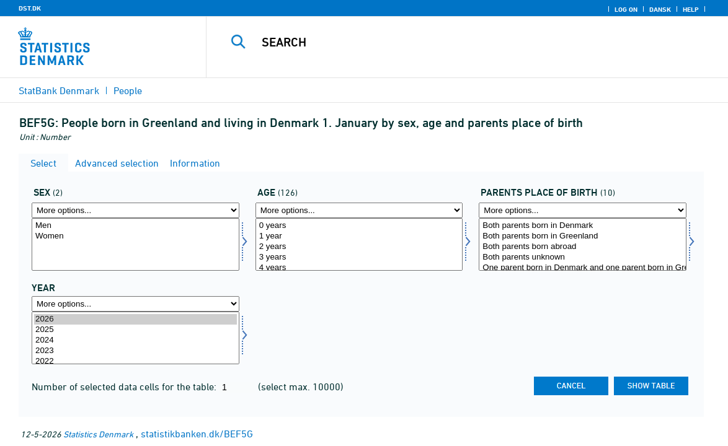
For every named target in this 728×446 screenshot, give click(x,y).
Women (135, 236)
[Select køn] (135, 244)
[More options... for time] (135, 304)
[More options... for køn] (135, 210)
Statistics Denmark (98, 434)
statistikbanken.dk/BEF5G (197, 433)
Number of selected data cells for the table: (125, 386)
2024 (135, 340)
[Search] (462, 42)
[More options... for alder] (359, 210)
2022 (135, 361)
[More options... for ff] (582, 210)
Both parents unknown (582, 257)
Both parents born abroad (582, 247)
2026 (135, 319)
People (127, 90)
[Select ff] (582, 244)
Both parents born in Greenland (582, 236)
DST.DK (30, 8)
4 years (359, 268)
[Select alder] (359, 244)
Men (135, 226)
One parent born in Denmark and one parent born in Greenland (582, 268)
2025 (135, 330)
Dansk (660, 9)
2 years (359, 247)
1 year (359, 236)
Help (691, 9)
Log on (626, 9)
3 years (359, 257)
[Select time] (135, 338)
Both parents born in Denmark (582, 226)
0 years (359, 226)
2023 (135, 351)
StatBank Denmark (59, 90)
